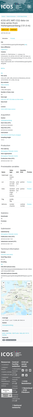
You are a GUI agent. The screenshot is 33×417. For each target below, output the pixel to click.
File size (3, 87)
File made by (5, 148)
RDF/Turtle (16, 333)
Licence (3, 106)
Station (3, 118)
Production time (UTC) (8, 158)
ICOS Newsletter (26, 382)
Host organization (6, 153)
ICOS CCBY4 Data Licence (8, 109)
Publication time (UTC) (8, 236)
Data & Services (11, 16)
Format (3, 252)
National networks (16, 406)
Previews (4, 221)
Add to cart (5, 29)
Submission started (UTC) (8, 241)
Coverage (5, 318)
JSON (4, 333)
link (26, 44)
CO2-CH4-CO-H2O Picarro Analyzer (11, 135)
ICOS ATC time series (7, 254)
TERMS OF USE (7, 374)
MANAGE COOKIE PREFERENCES (5, 379)
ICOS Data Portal (22, 16)
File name (4, 75)
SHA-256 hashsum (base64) (9, 273)
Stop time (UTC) (5, 127)
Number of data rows (7, 92)
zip (2, 264)
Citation (3, 52)
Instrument (4, 132)
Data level (4, 102)
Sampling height (6, 137)
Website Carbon (5, 395)
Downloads (4, 216)
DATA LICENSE (7, 372)
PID (2, 42)
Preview (12, 38)
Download (13, 29)
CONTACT (6, 365)
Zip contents (5, 82)
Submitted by (5, 231)
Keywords (5, 337)
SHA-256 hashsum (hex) (8, 267)
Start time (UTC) (6, 123)
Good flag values (6, 257)
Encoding (4, 262)
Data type (4, 97)
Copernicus (4, 49)
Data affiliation (5, 47)
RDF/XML (9, 333)
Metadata (5, 38)
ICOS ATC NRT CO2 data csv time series (12, 99)
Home (3, 16)
